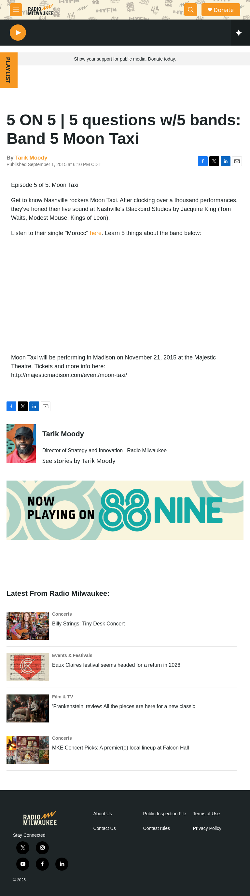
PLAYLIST (8, 70)
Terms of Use (206, 813)
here (96, 233)
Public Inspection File (164, 813)
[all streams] (240, 33)
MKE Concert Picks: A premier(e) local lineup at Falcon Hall (120, 747)
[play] (18, 32)
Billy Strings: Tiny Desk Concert (88, 623)
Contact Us (104, 828)
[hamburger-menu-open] (16, 9)
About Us (102, 813)
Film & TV (62, 696)
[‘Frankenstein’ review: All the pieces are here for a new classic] (28, 708)
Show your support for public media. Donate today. (125, 59)
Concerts (62, 614)
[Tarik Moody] (21, 443)
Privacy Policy (207, 828)
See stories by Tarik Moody (78, 461)
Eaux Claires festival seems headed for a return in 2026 (116, 665)
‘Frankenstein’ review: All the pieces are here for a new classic (123, 706)
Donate (224, 10)
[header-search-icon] (190, 9)
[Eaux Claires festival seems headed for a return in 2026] (28, 667)
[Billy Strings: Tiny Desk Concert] (28, 626)
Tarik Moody (31, 158)
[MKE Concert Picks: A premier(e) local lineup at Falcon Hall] (28, 750)
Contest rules (156, 828)
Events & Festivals (72, 655)
